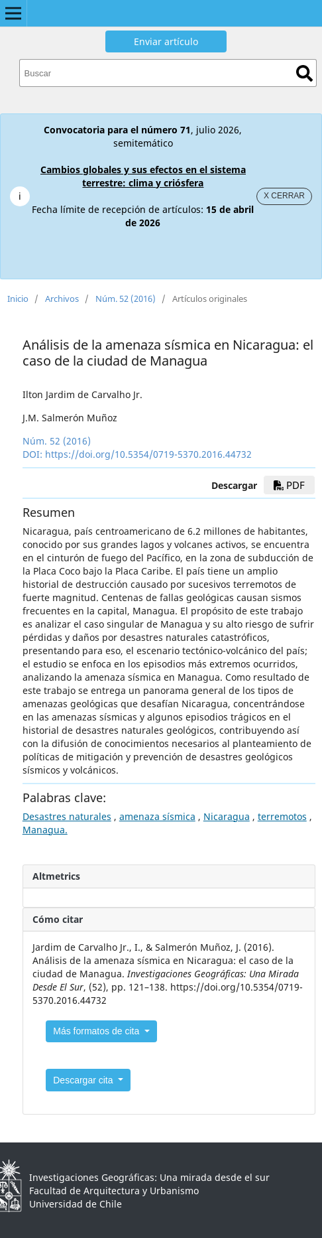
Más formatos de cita (97, 1031)
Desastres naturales (67, 816)
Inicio (17, 299)
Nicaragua (226, 816)
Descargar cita (84, 1080)
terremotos (282, 816)
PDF (289, 485)
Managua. (45, 829)
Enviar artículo (166, 41)
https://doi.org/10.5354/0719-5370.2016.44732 (148, 454)
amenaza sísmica (157, 816)
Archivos (62, 299)
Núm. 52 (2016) (125, 299)
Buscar (304, 73)
